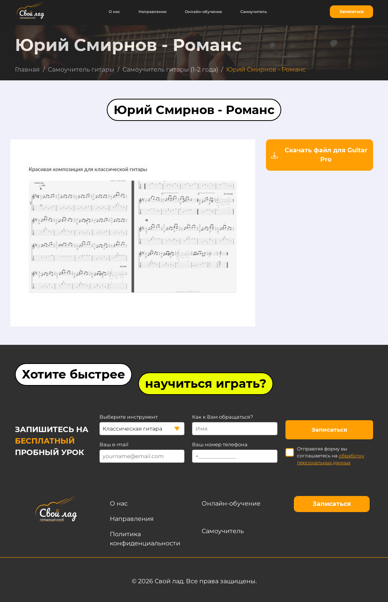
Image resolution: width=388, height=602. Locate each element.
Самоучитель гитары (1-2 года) (170, 69)
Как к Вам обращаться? (222, 417)
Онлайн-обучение (203, 11)
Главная (27, 69)
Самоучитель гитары (81, 69)
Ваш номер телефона (220, 444)
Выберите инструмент (128, 417)
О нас (114, 11)
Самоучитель (253, 11)
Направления (152, 11)
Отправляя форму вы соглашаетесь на (324, 455)
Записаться (351, 11)
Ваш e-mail (114, 444)
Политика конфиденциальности (145, 538)
